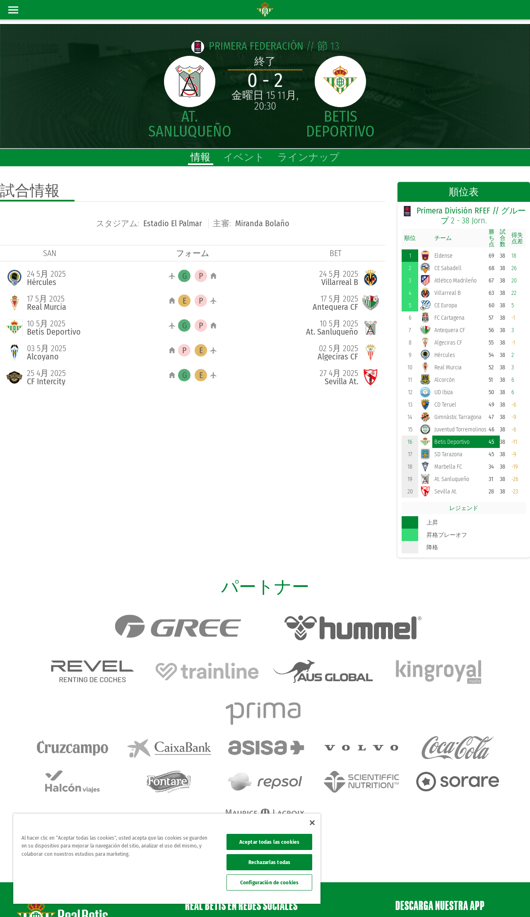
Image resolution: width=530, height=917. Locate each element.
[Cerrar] (312, 822)
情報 (200, 157)
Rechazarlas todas (269, 862)
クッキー (441, 897)
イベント (244, 157)
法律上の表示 (355, 897)
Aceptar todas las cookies (269, 842)
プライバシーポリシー (401, 897)
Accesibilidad (470, 897)
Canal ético (500, 897)
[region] (166, 859)
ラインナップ (308, 157)
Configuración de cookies (269, 882)
